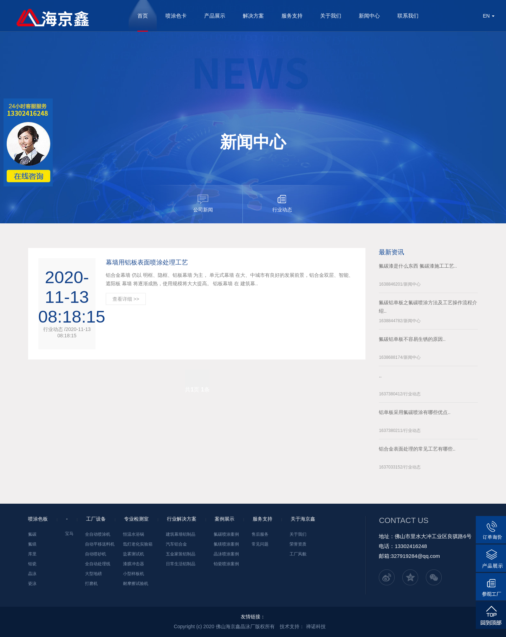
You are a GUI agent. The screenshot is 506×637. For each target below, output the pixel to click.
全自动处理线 (97, 563)
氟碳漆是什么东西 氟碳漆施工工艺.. (418, 266)
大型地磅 (93, 573)
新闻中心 (369, 16)
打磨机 (91, 583)
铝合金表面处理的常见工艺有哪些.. (417, 449)
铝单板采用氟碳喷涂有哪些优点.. (414, 412)
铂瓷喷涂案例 (226, 563)
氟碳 (32, 534)
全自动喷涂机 (97, 534)
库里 (32, 554)
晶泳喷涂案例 (226, 554)
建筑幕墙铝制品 (180, 534)
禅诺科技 (316, 626)
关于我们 (330, 16)
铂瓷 (32, 563)
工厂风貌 (298, 554)
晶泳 (32, 573)
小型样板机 (133, 573)
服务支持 (292, 16)
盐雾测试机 (133, 554)
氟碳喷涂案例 (226, 534)
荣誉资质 (298, 544)
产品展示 (214, 16)
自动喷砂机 (95, 554)
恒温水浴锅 (133, 534)
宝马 (69, 533)
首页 (142, 16)
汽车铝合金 (176, 544)
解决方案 (253, 16)
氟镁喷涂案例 (226, 544)
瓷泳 (32, 583)
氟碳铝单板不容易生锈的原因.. (412, 339)
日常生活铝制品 (180, 563)
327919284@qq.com (415, 556)
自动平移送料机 (100, 544)
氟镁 (32, 544)
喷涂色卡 (176, 16)
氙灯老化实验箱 (138, 544)
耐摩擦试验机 (135, 583)
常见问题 (260, 544)
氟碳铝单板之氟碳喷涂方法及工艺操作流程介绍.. (428, 307)
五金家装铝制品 (180, 554)
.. (380, 375)
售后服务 (260, 534)
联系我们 (408, 16)
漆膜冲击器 (133, 563)
